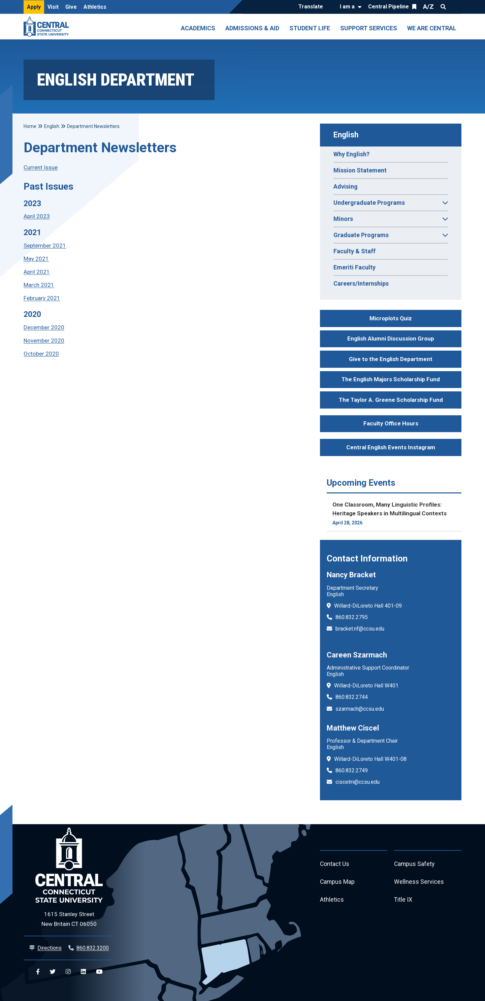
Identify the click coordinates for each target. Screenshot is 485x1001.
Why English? (351, 154)
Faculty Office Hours (390, 423)
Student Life (309, 28)
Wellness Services (419, 882)
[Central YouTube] (99, 972)
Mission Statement (360, 170)
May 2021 (36, 258)
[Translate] (312, 7)
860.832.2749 (351, 770)
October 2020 (41, 353)
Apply (34, 7)
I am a (347, 6)
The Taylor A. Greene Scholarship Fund (391, 399)
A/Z (428, 6)
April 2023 (37, 216)
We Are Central (431, 28)
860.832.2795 (351, 617)
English (345, 134)
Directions (49, 948)
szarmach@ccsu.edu (359, 709)
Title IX (403, 900)
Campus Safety (414, 864)
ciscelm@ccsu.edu (357, 782)
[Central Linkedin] (83, 972)
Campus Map (337, 882)
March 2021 (39, 285)
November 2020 (44, 340)
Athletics (95, 7)
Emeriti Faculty (354, 267)
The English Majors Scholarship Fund (391, 379)
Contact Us (335, 864)
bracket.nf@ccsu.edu (359, 628)
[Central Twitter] (53, 972)
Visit (53, 7)
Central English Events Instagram (390, 447)
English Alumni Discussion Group (390, 338)
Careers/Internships (361, 283)
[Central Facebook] (38, 972)
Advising (345, 186)
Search (443, 6)
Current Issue (41, 167)
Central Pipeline (388, 6)
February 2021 (42, 298)
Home (30, 126)
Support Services (368, 28)
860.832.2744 (351, 697)
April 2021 (37, 271)
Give (71, 7)
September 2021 (45, 245)
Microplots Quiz (390, 318)
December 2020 (44, 327)
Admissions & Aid (252, 28)
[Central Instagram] (68, 972)
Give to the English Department (390, 359)
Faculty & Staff (354, 251)
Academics (198, 28)
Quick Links (455, 6)
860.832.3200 (92, 948)
